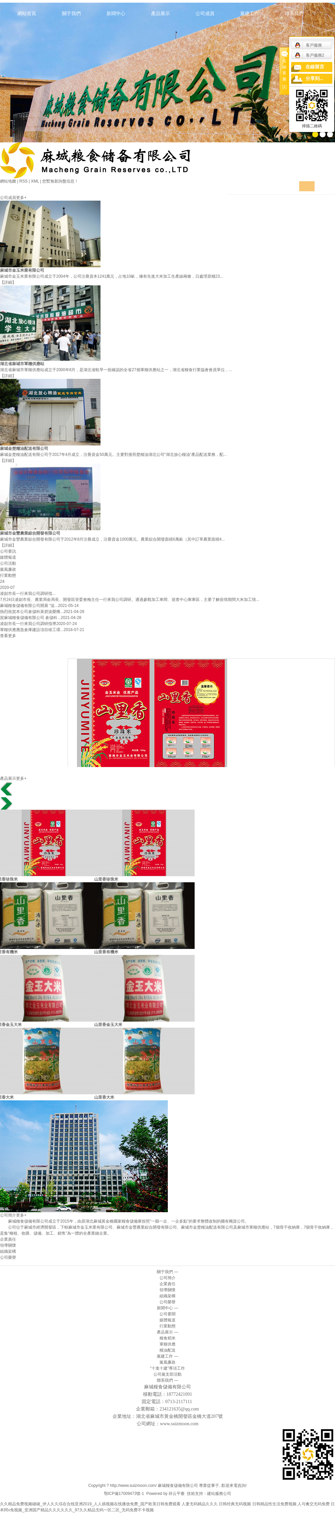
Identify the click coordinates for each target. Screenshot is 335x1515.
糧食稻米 (167, 1338)
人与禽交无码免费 (313, 1504)
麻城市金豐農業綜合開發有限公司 (30, 533)
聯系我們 (294, 13)
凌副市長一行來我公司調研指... (28, 593)
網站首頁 (26, 13)
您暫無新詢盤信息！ (60, 181)
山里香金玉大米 (110, 1024)
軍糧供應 (167, 1344)
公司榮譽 (8, 1257)
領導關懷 (8, 1245)
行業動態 (167, 1326)
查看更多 (8, 635)
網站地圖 (8, 181)
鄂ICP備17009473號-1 (124, 1493)
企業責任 (8, 1239)
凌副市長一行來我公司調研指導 (28, 623)
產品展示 (160, 13)
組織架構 (8, 1251)
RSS (23, 181)
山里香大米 (106, 1097)
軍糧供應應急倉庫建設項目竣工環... (32, 629)
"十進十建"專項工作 (167, 1368)
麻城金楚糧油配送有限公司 (24, 448)
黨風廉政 (167, 1362)
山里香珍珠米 (108, 879)
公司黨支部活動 (167, 1374)
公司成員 (205, 13)
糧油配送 (167, 1350)
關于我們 (71, 13)
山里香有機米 (108, 952)
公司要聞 (167, 1314)
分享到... (314, 78)
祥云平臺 (177, 1493)
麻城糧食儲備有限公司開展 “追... (29, 605)
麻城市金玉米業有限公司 (22, 270)
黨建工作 (249, 13)
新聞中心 (116, 13)
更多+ (21, 197)
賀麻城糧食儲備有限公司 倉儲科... (30, 617)
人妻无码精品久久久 (200, 1504)
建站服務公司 (219, 1493)
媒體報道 (167, 1320)
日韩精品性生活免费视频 (274, 1504)
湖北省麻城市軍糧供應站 (22, 363)
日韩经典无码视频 (235, 1504)
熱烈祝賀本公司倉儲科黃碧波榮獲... (32, 611)
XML (35, 181)
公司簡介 (167, 1278)
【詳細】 (8, 282)
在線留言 (315, 66)
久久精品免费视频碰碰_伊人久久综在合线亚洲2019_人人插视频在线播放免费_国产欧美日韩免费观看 (90, 1504)
